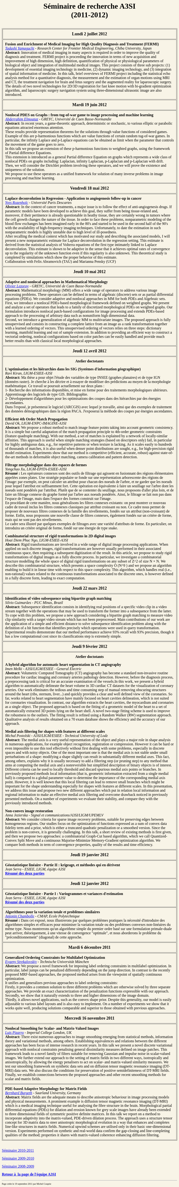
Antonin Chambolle (19, 916)
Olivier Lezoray (17, 286)
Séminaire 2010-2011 (18, 1150)
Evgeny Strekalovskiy (21, 962)
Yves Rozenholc (16, 203)
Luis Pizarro (14, 1033)
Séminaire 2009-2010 (18, 1158)
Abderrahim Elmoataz (21, 119)
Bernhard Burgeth (18, 1093)
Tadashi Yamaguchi (19, 48)
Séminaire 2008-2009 (18, 1166)
